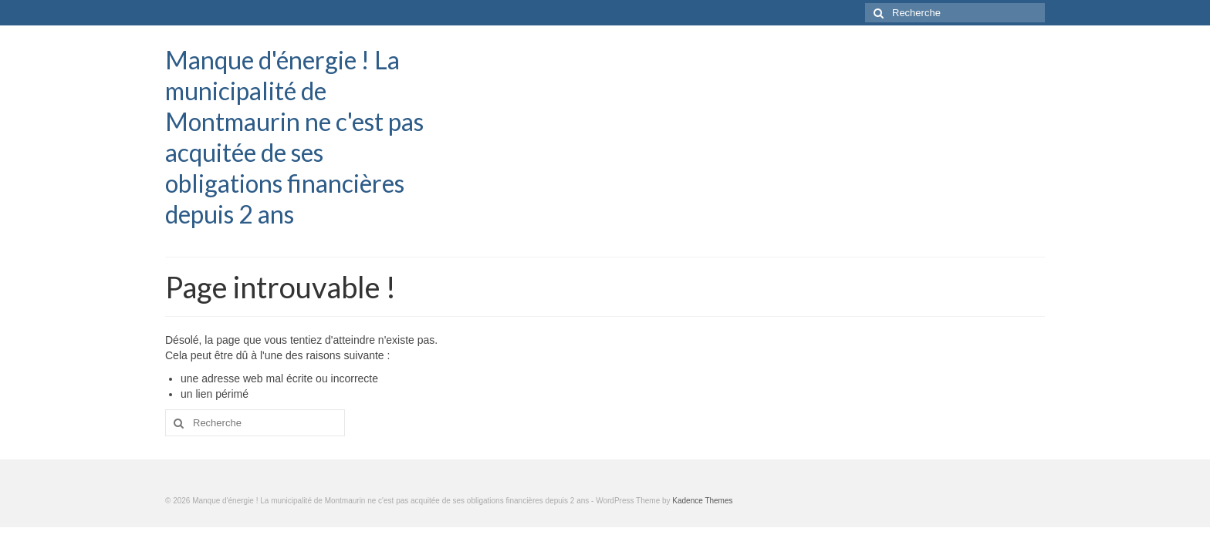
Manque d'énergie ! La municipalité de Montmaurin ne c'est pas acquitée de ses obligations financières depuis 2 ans (294, 137)
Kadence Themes (702, 500)
